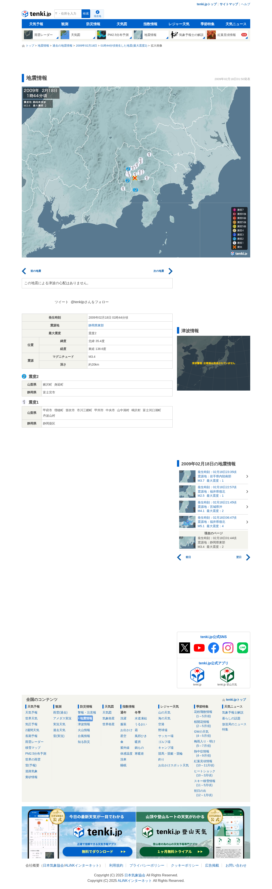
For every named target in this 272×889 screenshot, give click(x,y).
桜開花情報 (206, 724)
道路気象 (31, 771)
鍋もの (139, 747)
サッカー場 (165, 736)
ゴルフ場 (164, 742)
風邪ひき (141, 736)
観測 (64, 24)
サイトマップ (229, 4)
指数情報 (150, 24)
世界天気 (31, 718)
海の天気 (164, 718)
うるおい (141, 724)
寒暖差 (139, 753)
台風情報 (84, 736)
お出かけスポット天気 (173, 765)
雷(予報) (30, 765)
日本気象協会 (53, 865)
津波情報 (84, 724)
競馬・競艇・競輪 (170, 753)
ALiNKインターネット (82, 865)
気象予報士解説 (232, 712)
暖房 (138, 742)
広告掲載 (212, 865)
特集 (225, 729)
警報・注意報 (87, 712)
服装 (123, 724)
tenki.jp (37, 14)
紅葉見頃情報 (206, 763)
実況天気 (59, 724)
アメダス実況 (62, 718)
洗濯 (123, 718)
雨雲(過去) (60, 712)
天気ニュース (236, 24)
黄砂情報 (31, 777)
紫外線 (124, 747)
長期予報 (31, 736)
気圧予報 (31, 724)
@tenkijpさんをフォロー (90, 302)
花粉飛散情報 (206, 714)
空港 (161, 724)
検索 (86, 13)
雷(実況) (58, 736)
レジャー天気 (178, 24)
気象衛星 (108, 718)
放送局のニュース (234, 724)
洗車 (123, 759)
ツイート (62, 302)
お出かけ (126, 730)
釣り (161, 759)
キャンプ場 (165, 747)
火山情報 (84, 730)
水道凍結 (141, 718)
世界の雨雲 (33, 759)
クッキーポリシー (185, 865)
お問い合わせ (236, 865)
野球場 (162, 730)
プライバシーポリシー (146, 865)
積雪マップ (33, 747)
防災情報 (93, 24)
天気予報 (36, 24)
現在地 (97, 16)
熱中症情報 (206, 754)
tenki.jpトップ (207, 4)
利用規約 (116, 865)
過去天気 (59, 730)
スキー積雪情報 (206, 783)
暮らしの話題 (231, 718)
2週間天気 (32, 730)
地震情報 (86, 718)
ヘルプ (245, 4)
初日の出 (206, 793)
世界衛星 (108, 724)
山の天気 (164, 712)
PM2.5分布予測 (35, 753)
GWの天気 (206, 734)
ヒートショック (206, 773)
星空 (123, 736)
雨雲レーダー (34, 742)
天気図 (122, 24)
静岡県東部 (96, 325)
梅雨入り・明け (206, 744)
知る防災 (84, 742)
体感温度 (126, 753)
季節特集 (207, 24)
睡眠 (123, 765)
